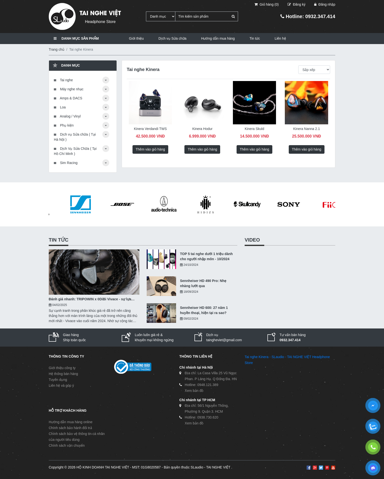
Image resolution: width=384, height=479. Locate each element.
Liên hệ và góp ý (61, 385)
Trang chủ (56, 49)
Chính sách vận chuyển (67, 445)
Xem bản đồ (194, 391)
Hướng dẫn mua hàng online (71, 422)
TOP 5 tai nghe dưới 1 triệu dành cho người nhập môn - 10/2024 (206, 256)
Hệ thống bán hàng (63, 374)
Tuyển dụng (58, 380)
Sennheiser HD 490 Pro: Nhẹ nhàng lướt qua (203, 283)
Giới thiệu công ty (62, 368)
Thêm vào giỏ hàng (150, 149)
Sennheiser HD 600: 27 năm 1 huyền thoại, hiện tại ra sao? (204, 310)
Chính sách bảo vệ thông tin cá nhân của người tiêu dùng (77, 437)
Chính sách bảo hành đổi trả (70, 428)
